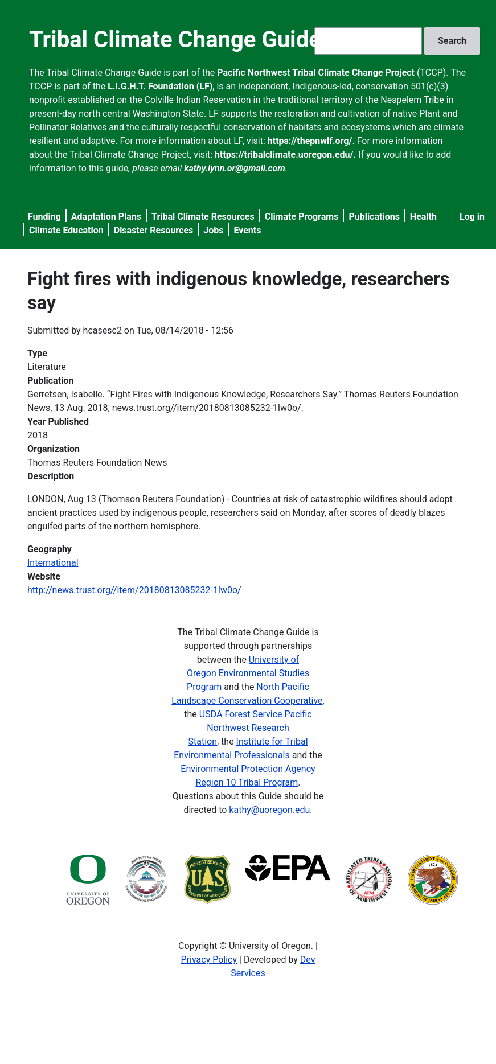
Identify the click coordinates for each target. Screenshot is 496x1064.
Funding (44, 216)
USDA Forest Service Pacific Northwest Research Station (249, 728)
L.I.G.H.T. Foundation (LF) (160, 86)
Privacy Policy (209, 959)
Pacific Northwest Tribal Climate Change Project (316, 72)
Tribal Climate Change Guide (175, 39)
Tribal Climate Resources (203, 216)
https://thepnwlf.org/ (310, 140)
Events (247, 230)
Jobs (213, 230)
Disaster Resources (154, 230)
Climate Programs (302, 216)
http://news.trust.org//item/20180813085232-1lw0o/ (134, 590)
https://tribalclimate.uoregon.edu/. (285, 154)
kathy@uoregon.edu (269, 809)
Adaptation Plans (106, 216)
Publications (374, 216)
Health (423, 216)
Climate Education (66, 230)
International (53, 562)
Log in (472, 216)
